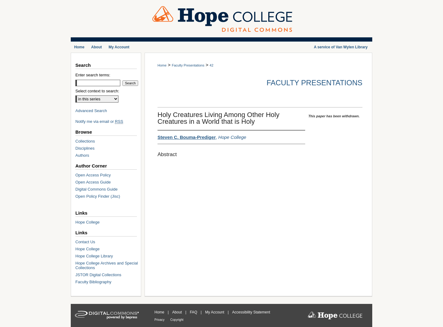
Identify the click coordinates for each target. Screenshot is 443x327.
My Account (215, 312)
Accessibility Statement (251, 312)
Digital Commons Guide (96, 189)
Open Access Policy (93, 175)
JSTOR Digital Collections (98, 274)
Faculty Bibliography (93, 282)
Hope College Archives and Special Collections (106, 265)
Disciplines (84, 148)
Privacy (160, 319)
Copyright (177, 319)
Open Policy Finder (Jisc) (97, 196)
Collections (85, 141)
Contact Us (85, 242)
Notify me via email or (99, 121)
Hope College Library (94, 256)
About (177, 312)
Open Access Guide (93, 182)
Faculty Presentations (188, 65)
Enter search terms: (92, 75)
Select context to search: (97, 91)
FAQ (194, 312)
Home (162, 65)
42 (211, 65)
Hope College (87, 222)
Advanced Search (91, 110)
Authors (82, 155)
